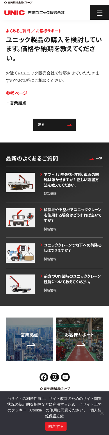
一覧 (95, 158)
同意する (56, 426)
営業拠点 (18, 103)
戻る (54, 124)
